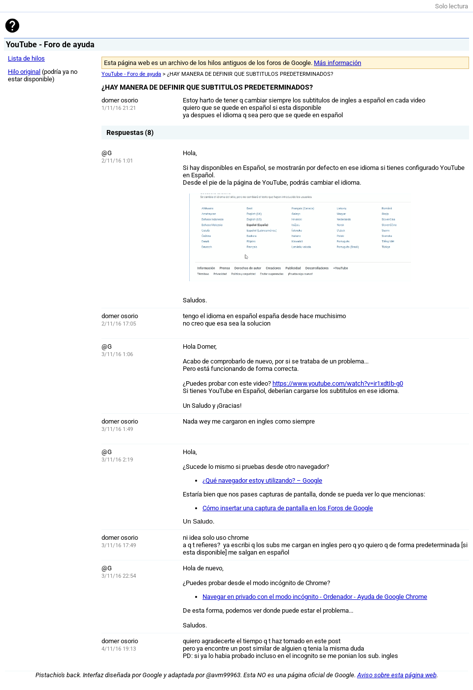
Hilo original (24, 71)
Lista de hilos (26, 58)
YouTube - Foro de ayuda (131, 74)
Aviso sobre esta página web (397, 675)
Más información (337, 62)
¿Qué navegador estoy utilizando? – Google (262, 480)
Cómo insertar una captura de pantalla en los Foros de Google (288, 508)
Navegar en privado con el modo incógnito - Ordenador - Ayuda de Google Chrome (315, 596)
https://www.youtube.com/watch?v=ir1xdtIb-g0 (337, 383)
